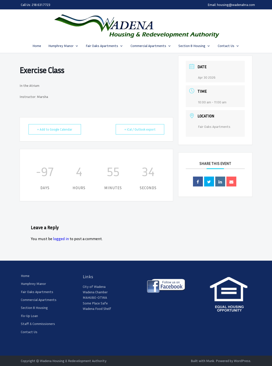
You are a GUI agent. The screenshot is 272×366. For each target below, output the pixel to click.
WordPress (242, 361)
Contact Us (226, 46)
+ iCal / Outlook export (140, 129)
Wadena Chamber (95, 292)
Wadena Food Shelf (97, 308)
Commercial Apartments (148, 46)
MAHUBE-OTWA (95, 297)
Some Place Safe (95, 303)
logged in (61, 238)
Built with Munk (202, 361)
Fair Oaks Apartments (102, 46)
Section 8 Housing (191, 46)
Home (36, 46)
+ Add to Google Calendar (54, 129)
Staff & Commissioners (38, 323)
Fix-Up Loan (29, 316)
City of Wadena (94, 286)
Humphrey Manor (61, 46)
